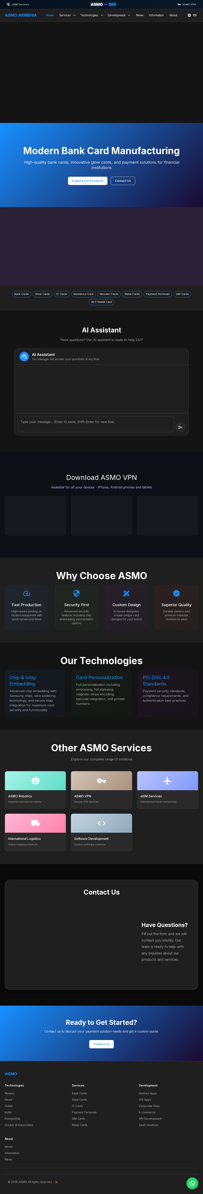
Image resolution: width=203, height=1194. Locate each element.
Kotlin (8, 1112)
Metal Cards (80, 1125)
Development (119, 15)
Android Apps (148, 1093)
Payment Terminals (84, 1112)
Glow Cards (79, 1099)
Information (156, 15)
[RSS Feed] (56, 1182)
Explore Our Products (87, 181)
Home (50, 15)
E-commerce (147, 1112)
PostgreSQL (12, 1118)
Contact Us (123, 181)
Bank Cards (79, 1093)
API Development (150, 1118)
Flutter (9, 1106)
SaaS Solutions (148, 1125)
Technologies (92, 15)
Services (67, 15)
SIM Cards (78, 1118)
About (173, 15)
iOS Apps (145, 1099)
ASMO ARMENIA (21, 15)
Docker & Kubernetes (19, 1125)
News (140, 15)
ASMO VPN (186, 4)
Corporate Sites (149, 1106)
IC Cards (77, 1106)
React (8, 1099)
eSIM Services (18, 4)
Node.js (10, 1093)
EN (192, 15)
